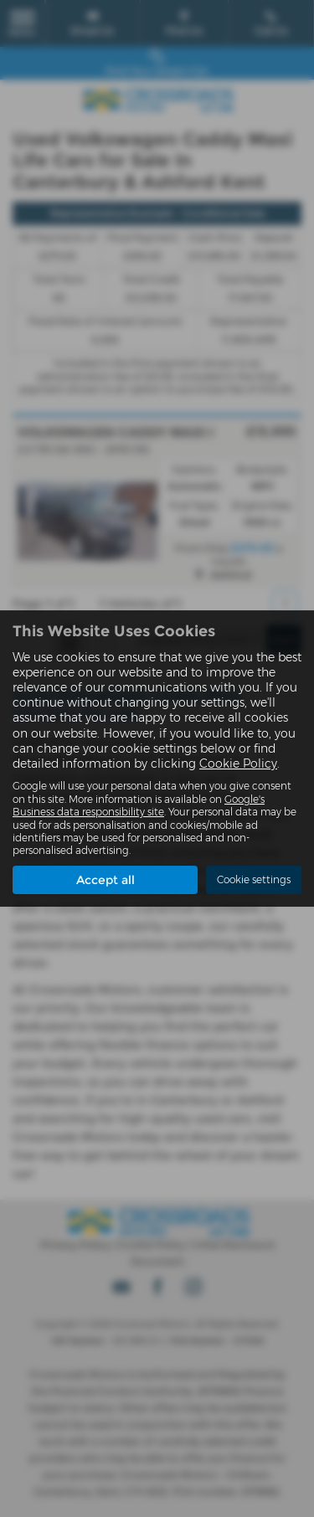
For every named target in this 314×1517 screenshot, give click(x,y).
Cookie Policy (238, 763)
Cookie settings (254, 879)
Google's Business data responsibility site (139, 805)
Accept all (105, 879)
